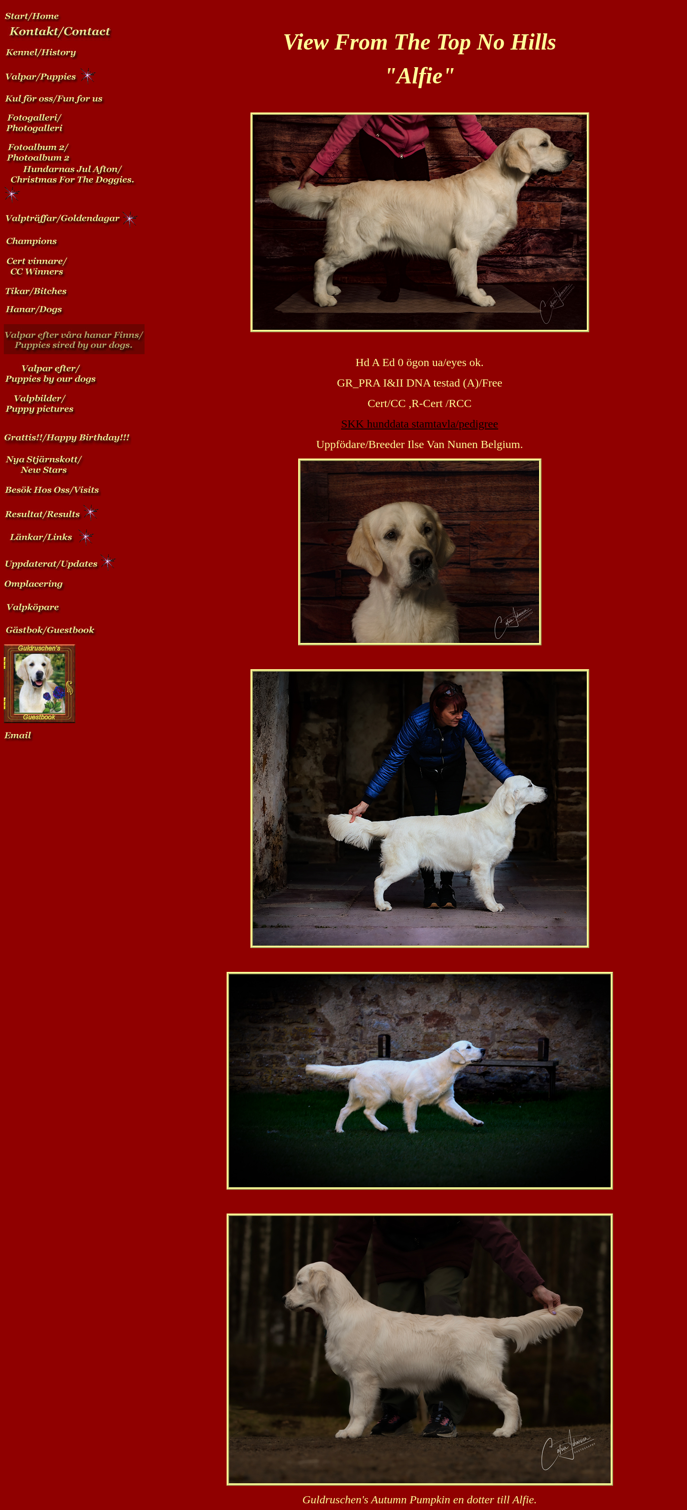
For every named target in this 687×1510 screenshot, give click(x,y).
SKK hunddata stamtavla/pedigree (419, 424)
